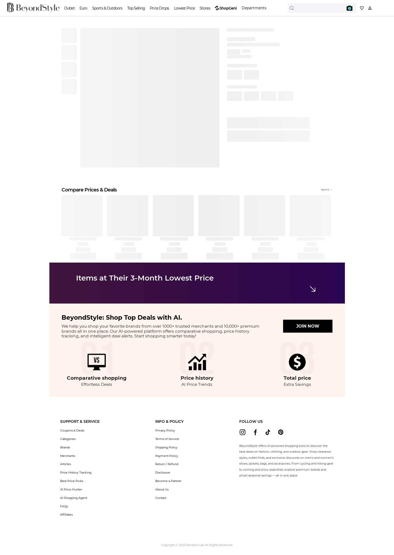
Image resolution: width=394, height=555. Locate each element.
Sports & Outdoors (107, 8)
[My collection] (361, 8)
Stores (205, 8)
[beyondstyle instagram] (242, 432)
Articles (65, 464)
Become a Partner (168, 481)
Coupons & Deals (72, 430)
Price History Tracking (75, 472)
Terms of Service (167, 439)
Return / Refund (166, 464)
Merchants (67, 456)
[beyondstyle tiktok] (268, 432)
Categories (68, 439)
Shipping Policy (166, 447)
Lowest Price (184, 8)
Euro (83, 8)
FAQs (64, 506)
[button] (80, 421)
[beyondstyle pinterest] (281, 432)
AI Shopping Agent (73, 498)
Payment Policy (166, 456)
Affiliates (66, 514)
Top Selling (136, 8)
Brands (65, 447)
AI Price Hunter (71, 489)
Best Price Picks (71, 481)
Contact (160, 498)
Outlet (69, 8)
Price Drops (159, 8)
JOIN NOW (307, 326)
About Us (161, 489)
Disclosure (162, 472)
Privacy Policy (165, 430)
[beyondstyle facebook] (255, 432)
